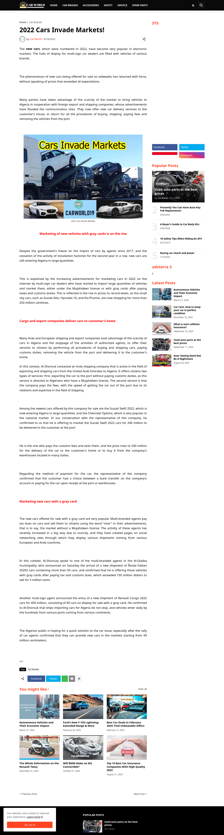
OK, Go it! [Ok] (29, 825)
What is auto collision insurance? (187, 326)
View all (142, 689)
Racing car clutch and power (177, 253)
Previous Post (29, 794)
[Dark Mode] (194, 5)
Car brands (70, 5)
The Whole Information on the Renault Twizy (39, 765)
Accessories (91, 5)
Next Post (139, 794)
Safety (108, 5)
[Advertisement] (178, 86)
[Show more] (79, 679)
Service (122, 5)
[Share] (144, 39)
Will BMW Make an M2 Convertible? (77, 765)
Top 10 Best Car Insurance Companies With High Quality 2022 (126, 767)
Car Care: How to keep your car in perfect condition (187, 310)
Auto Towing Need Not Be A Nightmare (187, 357)
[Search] (201, 5)
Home (54, 5)
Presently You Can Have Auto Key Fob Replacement (180, 209)
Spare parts (140, 5)
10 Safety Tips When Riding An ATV (181, 238)
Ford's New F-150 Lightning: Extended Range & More (81, 724)
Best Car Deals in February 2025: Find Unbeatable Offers (126, 724)
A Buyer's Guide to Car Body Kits (179, 224)
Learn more (33, 817)
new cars (33, 49)
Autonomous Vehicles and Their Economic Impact (36, 724)
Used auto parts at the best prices (187, 341)
